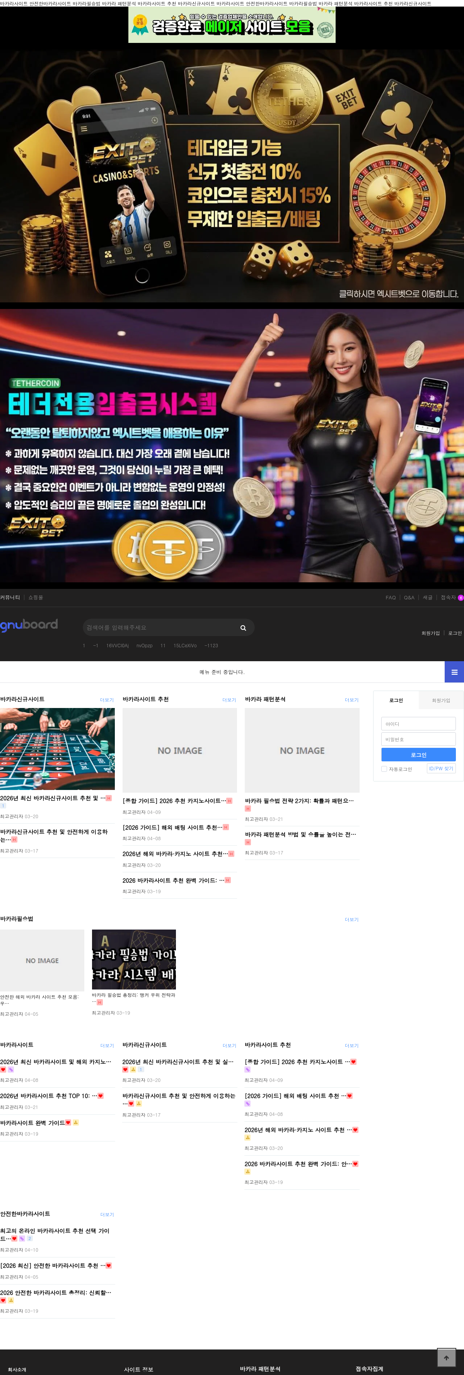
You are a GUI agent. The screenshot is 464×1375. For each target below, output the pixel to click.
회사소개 (17, 1369)
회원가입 (430, 632)
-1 (96, 645)
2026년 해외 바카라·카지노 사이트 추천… (175, 854)
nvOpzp (144, 645)
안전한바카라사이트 (25, 1214)
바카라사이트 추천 (146, 699)
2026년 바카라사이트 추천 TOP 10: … (48, 1096)
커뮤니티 (10, 597)
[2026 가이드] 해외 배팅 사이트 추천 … (295, 1096)
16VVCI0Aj (117, 645)
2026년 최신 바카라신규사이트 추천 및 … (53, 798)
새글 (428, 597)
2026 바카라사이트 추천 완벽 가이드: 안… (298, 1164)
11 (163, 645)
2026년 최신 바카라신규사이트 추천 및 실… (178, 1062)
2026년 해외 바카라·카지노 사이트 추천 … (298, 1130)
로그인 (455, 632)
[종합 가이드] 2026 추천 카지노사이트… (175, 801)
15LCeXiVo (185, 645)
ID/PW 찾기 (441, 768)
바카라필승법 (16, 919)
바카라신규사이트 (22, 699)
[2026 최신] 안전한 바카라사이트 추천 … (53, 1265)
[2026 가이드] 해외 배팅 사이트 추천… (173, 827)
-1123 (211, 645)
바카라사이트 (16, 1045)
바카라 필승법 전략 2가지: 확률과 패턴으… (299, 801)
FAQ (391, 597)
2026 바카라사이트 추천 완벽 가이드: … (174, 880)
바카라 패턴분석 (265, 699)
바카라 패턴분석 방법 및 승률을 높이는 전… (300, 834)
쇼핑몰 (35, 597)
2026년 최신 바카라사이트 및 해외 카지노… (55, 1062)
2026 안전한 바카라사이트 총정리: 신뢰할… (55, 1292)
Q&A (409, 597)
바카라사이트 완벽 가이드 (32, 1122)
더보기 (107, 699)
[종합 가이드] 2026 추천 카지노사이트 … (297, 1062)
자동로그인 (396, 769)
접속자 (452, 598)
